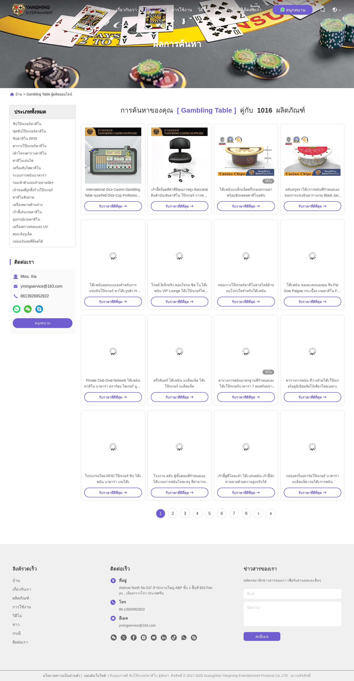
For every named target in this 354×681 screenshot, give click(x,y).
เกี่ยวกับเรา (126, 9)
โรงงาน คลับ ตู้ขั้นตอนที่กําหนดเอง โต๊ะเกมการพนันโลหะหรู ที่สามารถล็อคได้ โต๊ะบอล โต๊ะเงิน (179, 482)
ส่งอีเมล (262, 636)
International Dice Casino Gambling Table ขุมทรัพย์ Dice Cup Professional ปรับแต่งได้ (113, 195)
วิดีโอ (203, 9)
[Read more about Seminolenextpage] (258, 513)
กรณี (16, 633)
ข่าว (16, 624)
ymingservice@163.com (41, 286)
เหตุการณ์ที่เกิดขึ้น (226, 9)
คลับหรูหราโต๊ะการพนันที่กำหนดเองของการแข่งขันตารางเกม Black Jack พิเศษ (312, 195)
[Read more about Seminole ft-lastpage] (270, 513)
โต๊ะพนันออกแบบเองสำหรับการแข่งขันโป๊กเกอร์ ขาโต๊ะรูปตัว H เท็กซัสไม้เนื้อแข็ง (113, 291)
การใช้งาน (182, 9)
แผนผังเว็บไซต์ (95, 676)
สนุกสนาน (292, 9)
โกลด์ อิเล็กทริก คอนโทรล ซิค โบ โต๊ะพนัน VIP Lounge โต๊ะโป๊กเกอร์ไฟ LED (179, 291)
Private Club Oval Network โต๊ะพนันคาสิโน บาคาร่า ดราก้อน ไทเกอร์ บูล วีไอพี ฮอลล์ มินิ (113, 386)
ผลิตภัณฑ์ (154, 9)
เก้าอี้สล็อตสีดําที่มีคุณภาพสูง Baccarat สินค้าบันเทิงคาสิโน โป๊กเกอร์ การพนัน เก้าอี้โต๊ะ (179, 195)
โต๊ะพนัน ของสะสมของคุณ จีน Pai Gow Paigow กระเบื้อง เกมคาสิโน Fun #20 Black (312, 291)
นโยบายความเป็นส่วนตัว (61, 676)
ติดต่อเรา (252, 9)
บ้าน (106, 9)
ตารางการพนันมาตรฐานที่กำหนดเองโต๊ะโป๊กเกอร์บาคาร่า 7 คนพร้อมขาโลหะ (246, 386)
